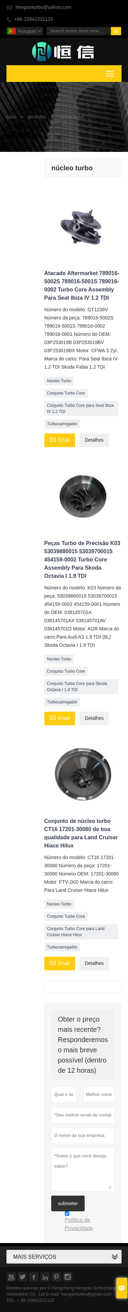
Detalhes (94, 440)
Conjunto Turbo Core (66, 393)
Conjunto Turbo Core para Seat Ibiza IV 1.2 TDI (80, 408)
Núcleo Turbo (59, 381)
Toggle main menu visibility (110, 73)
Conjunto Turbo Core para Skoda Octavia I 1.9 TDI (77, 687)
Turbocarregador (62, 424)
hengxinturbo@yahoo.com (44, 7)
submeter (68, 1203)
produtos (37, 116)
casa (11, 116)
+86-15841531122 (33, 19)
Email (59, 440)
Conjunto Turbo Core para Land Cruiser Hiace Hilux (76, 932)
